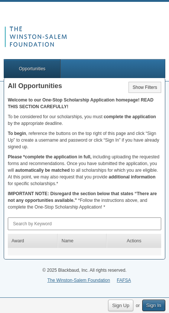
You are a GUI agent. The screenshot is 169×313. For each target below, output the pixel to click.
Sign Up (120, 305)
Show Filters (145, 87)
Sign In (153, 305)
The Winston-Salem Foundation (78, 280)
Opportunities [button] (32, 68)
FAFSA (124, 280)
